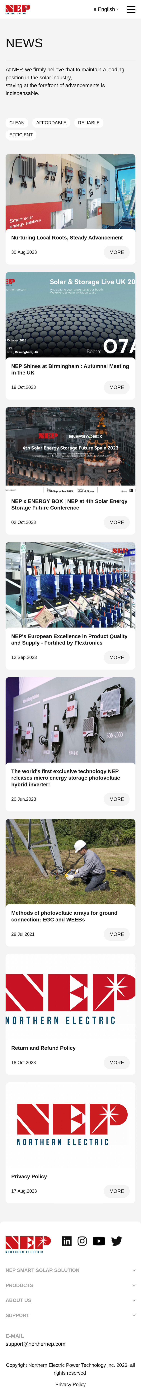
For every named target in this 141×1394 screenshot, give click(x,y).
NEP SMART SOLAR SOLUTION (42, 1270)
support (17, 1315)
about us (18, 1300)
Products (19, 1285)
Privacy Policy (70, 1384)
